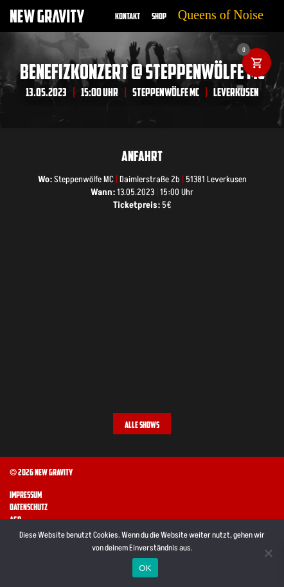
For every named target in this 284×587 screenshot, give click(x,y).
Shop (159, 16)
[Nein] (268, 553)
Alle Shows (142, 424)
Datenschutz (29, 507)
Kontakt (127, 16)
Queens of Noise (220, 15)
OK (145, 568)
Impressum (26, 494)
